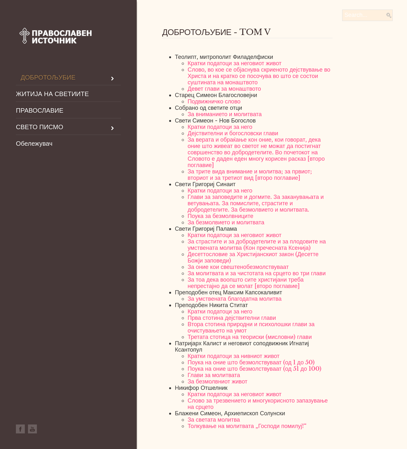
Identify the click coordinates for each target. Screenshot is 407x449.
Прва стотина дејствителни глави (232, 317)
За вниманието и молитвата (225, 114)
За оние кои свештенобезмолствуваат (238, 266)
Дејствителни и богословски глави (233, 133)
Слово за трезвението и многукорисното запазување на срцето (258, 403)
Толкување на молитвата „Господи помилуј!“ (247, 426)
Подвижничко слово (214, 101)
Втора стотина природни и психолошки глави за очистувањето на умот (251, 327)
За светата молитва (214, 419)
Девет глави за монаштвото (224, 88)
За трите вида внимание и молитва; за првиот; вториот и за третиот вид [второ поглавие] (250, 174)
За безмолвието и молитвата (226, 222)
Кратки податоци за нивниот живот (233, 356)
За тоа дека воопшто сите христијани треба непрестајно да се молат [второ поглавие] (246, 283)
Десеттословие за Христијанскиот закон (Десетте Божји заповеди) (253, 257)
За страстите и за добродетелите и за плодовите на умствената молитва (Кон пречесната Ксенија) (257, 244)
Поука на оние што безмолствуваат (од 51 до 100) (254, 368)
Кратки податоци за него (220, 126)
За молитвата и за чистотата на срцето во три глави (257, 273)
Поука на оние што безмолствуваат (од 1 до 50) (251, 362)
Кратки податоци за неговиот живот (234, 63)
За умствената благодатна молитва (235, 298)
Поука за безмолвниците (220, 216)
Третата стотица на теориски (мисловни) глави (250, 336)
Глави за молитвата (214, 375)
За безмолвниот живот (217, 381)
